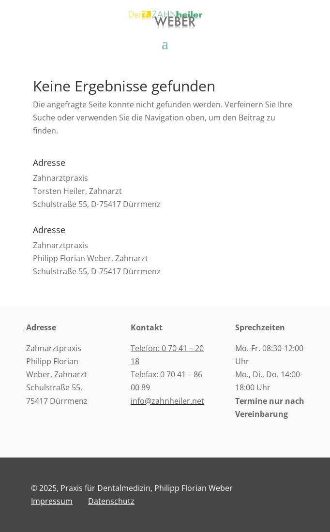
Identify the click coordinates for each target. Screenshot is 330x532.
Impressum (52, 501)
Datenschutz (111, 501)
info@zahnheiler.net (167, 401)
